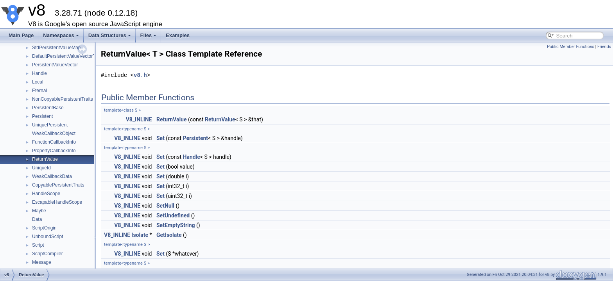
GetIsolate (169, 235)
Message (41, 262)
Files (148, 35)
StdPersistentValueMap (56, 47)
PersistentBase (48, 107)
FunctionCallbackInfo (54, 142)
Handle (39, 73)
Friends (604, 46)
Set (160, 138)
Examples (178, 35)
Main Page (21, 35)
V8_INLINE (139, 119)
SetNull (165, 206)
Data (37, 219)
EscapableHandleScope (57, 202)
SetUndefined (173, 215)
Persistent (42, 116)
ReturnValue (45, 159)
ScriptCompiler (47, 253)
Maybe (39, 210)
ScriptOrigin (44, 228)
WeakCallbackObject (53, 133)
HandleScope (46, 193)
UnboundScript (47, 236)
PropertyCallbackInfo (53, 150)
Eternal (39, 90)
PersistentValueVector (55, 65)
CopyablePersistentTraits (58, 185)
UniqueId (41, 168)
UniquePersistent (50, 125)
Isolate (139, 235)
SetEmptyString (175, 225)
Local (37, 82)
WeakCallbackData (52, 176)
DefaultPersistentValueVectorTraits (68, 56)
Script (38, 245)
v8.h (140, 75)
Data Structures (109, 35)
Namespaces (61, 35)
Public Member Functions (570, 46)
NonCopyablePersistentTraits (62, 99)
